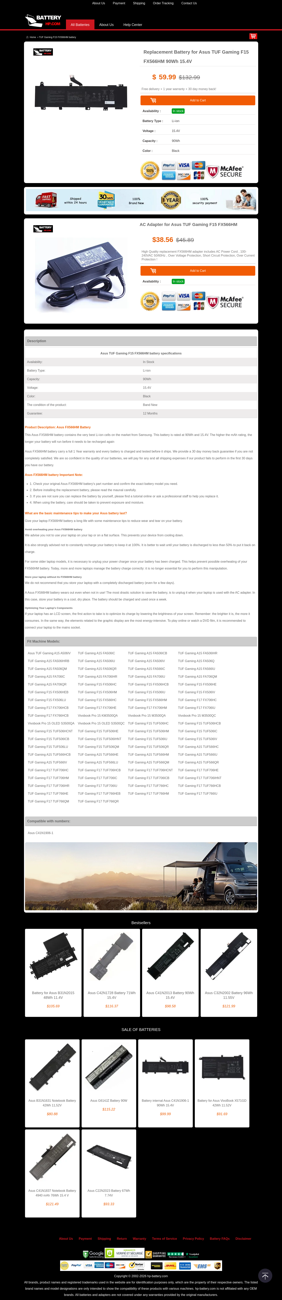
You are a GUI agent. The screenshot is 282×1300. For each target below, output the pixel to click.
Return (122, 1238)
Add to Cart (198, 100)
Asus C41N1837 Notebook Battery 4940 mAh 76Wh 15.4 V (52, 1193)
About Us (98, 3)
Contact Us (189, 3)
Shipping (139, 3)
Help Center (133, 25)
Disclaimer (243, 1238)
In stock (178, 111)
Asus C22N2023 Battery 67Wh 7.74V (109, 1193)
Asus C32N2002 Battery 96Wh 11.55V (229, 995)
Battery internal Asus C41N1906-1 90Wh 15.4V (165, 1103)
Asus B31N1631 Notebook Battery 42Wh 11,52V (52, 1103)
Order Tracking (163, 3)
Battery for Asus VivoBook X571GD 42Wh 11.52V (221, 1103)
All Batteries (80, 25)
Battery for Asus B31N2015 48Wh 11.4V (53, 995)
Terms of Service (164, 1238)
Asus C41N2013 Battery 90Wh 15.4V (170, 995)
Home (33, 37)
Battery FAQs (220, 1238)
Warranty (139, 1238)
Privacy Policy (193, 1238)
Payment (119, 3)
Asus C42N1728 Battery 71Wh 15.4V (112, 995)
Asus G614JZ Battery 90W (108, 1100)
